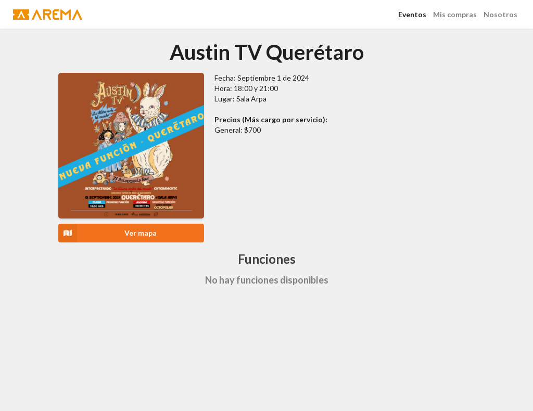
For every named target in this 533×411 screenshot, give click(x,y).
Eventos (412, 14)
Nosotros (500, 14)
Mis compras (455, 14)
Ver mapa (107, 233)
